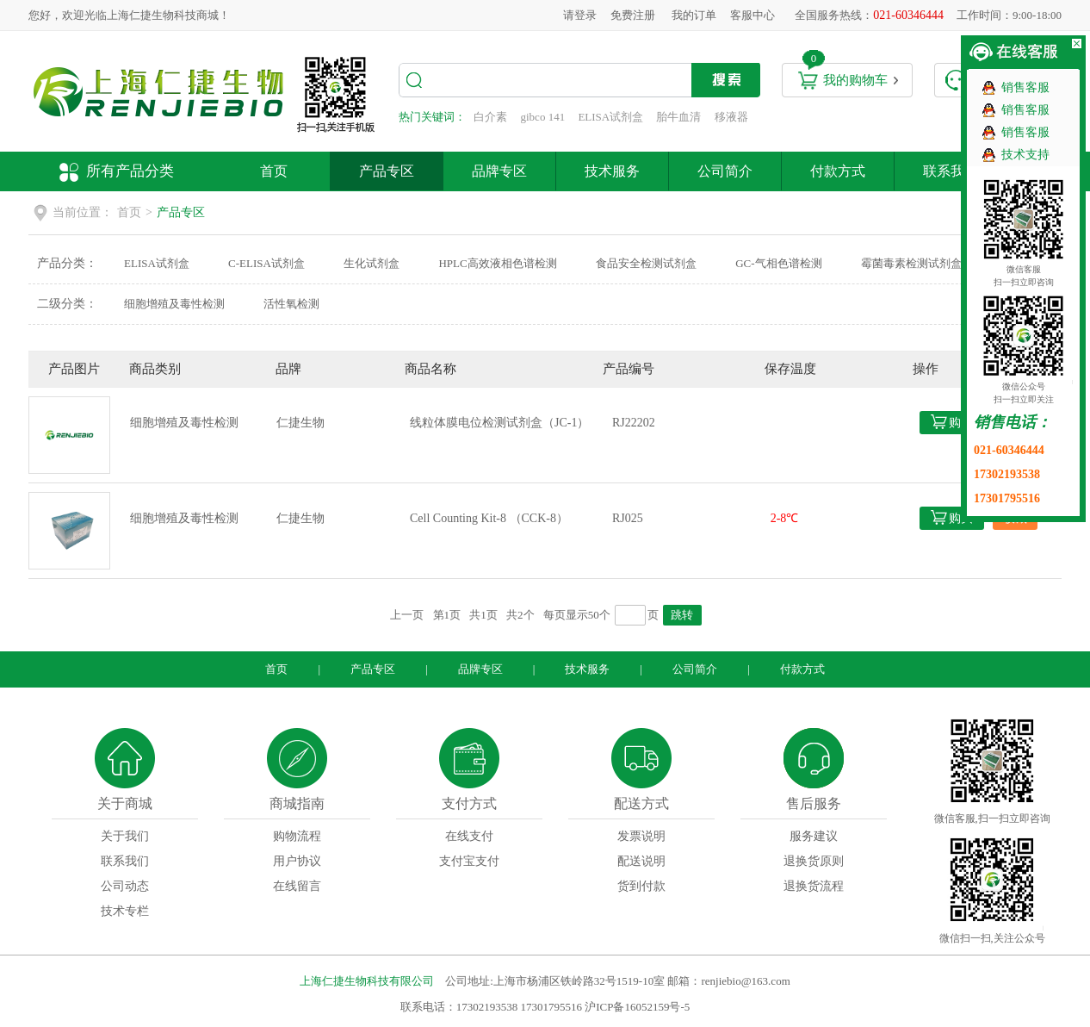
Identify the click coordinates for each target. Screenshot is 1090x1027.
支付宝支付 (469, 861)
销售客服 (1025, 87)
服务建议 (814, 836)
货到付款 (641, 886)
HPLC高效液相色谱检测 (497, 263)
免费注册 (632, 15)
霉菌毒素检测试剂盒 (911, 263)
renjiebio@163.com (745, 980)
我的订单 (694, 15)
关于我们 (125, 836)
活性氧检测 (291, 303)
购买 (961, 422)
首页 (274, 171)
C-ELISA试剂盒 (266, 263)
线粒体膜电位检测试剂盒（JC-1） (499, 422)
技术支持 (1025, 154)
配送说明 (641, 861)
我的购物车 (855, 80)
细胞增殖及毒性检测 (174, 303)
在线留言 (297, 886)
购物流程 (297, 836)
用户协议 (297, 861)
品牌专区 (499, 171)
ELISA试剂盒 (610, 116)
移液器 (731, 116)
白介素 (490, 116)
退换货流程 (813, 886)
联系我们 (950, 171)
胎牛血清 (678, 116)
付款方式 (837, 171)
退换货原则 (813, 861)
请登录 (580, 15)
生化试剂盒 (371, 263)
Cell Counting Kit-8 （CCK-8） (489, 518)
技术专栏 (125, 911)
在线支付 (469, 836)
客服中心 (752, 15)
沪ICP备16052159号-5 (637, 1006)
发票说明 (641, 836)
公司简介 (724, 171)
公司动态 (125, 886)
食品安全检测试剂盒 (646, 263)
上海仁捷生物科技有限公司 (367, 980)
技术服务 (612, 171)
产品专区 (386, 171)
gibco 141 (543, 116)
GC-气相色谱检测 (778, 263)
